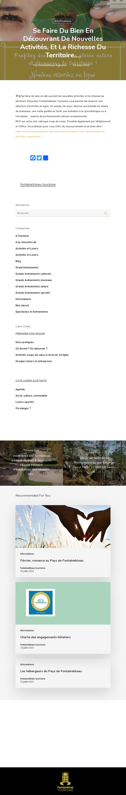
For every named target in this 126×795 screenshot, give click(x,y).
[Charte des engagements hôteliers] (63, 618)
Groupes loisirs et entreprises (34, 361)
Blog (18, 261)
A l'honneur (22, 235)
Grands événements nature (32, 286)
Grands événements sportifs (33, 292)
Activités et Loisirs (27, 248)
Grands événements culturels (33, 273)
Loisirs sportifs (25, 402)
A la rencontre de (26, 242)
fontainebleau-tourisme (52, 65)
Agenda (20, 389)
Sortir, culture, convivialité (31, 395)
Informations (63, 21)
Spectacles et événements (32, 311)
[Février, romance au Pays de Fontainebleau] (63, 541)
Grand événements (27, 267)
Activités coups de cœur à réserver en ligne (42, 354)
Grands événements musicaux (34, 280)
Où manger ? (23, 408)
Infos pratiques (25, 342)
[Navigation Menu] (108, 3)
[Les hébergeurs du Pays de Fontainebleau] (63, 673)
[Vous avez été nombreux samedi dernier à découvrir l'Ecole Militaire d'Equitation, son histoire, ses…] (31, 463)
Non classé (22, 305)
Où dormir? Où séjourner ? (31, 348)
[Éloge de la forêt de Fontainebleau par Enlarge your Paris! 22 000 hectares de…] (94, 463)
